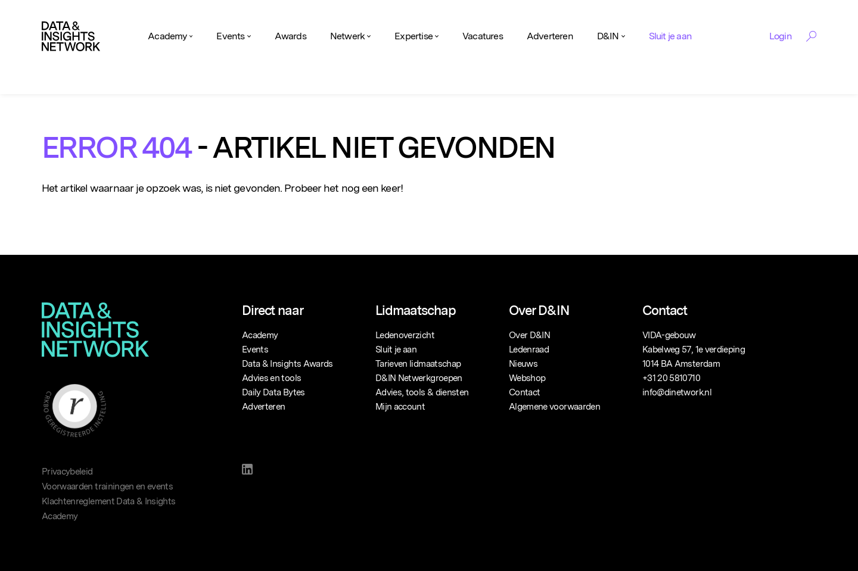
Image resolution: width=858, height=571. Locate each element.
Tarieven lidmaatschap (418, 363)
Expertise (413, 36)
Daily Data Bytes (273, 392)
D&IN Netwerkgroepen (418, 378)
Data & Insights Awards (287, 363)
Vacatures (482, 36)
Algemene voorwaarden (554, 406)
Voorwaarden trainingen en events (107, 486)
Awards (290, 36)
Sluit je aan (670, 36)
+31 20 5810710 (671, 378)
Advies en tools (271, 378)
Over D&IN (529, 335)
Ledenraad (529, 349)
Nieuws (523, 363)
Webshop (527, 378)
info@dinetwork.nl (676, 392)
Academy (167, 36)
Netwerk (347, 36)
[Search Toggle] (811, 36)
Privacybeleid (67, 471)
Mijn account (400, 406)
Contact (524, 392)
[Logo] (71, 36)
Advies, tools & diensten (421, 392)
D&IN (608, 36)
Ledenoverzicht (404, 335)
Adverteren (550, 36)
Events (230, 36)
